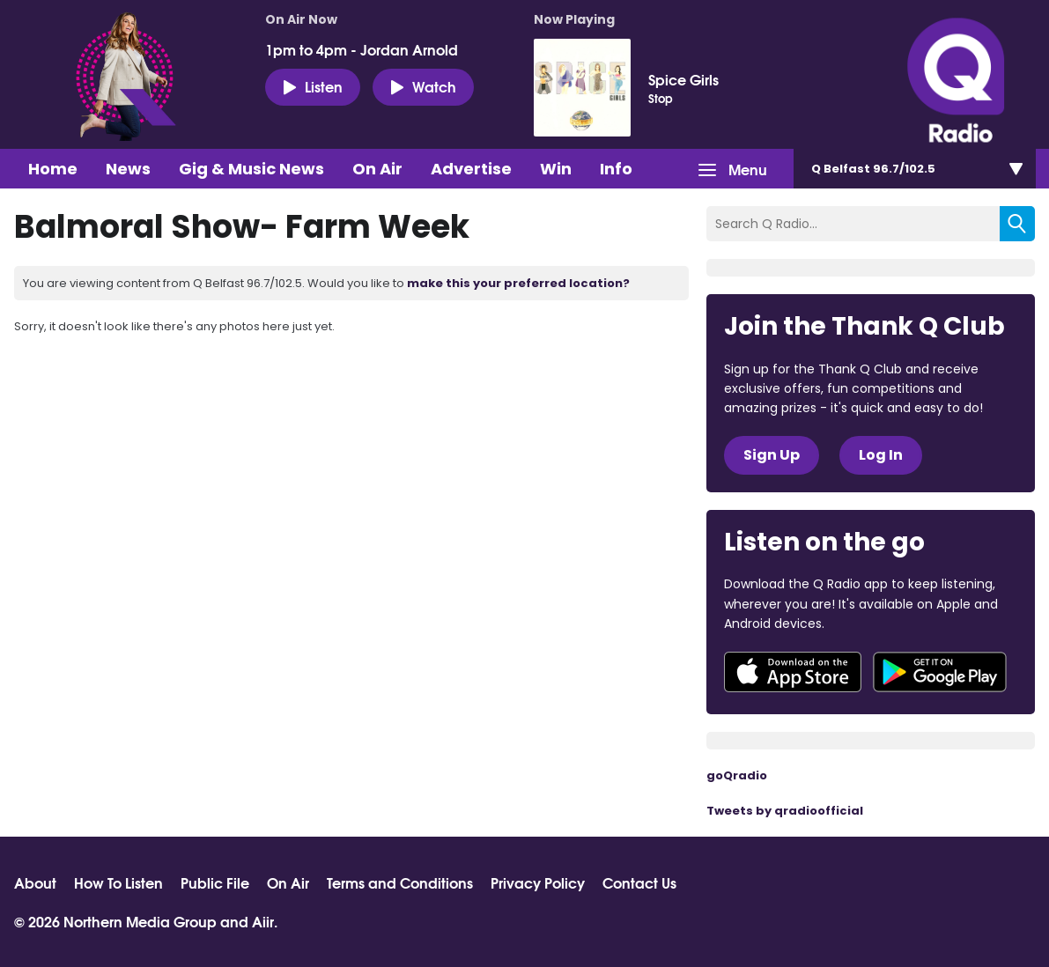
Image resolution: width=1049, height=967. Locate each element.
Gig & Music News (251, 169)
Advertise (471, 169)
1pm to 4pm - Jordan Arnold (361, 49)
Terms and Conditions (400, 882)
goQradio (736, 775)
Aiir (263, 921)
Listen (313, 86)
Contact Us (639, 882)
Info (616, 169)
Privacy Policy (538, 882)
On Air (377, 169)
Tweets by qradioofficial (784, 810)
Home (53, 169)
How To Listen (118, 882)
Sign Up (771, 455)
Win (556, 169)
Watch (423, 86)
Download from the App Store (792, 672)
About (35, 882)
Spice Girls (683, 79)
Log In (881, 455)
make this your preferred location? (518, 283)
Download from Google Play (940, 672)
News (128, 169)
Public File (215, 882)
